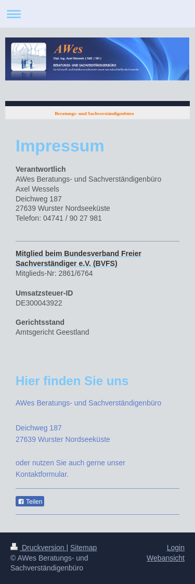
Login (176, 547)
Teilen (30, 501)
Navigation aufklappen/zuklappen (97, 14)
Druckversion (38, 547)
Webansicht (166, 558)
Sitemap (83, 547)
